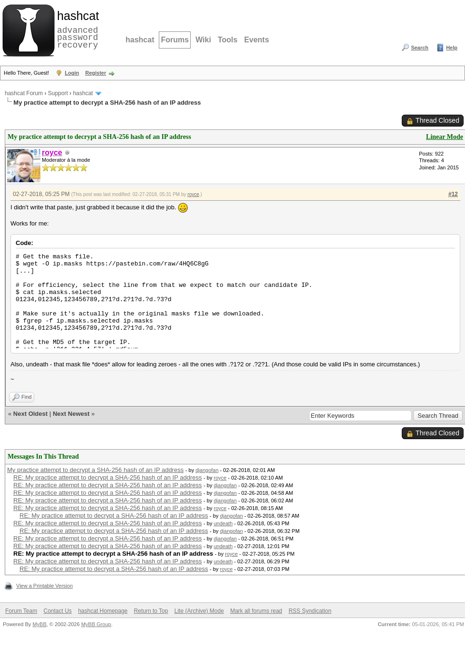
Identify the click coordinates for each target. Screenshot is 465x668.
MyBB (39, 624)
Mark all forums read (256, 611)
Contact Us (57, 611)
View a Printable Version (44, 586)
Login (72, 73)
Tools (227, 40)
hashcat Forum (24, 93)
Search (419, 47)
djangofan (206, 470)
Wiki (203, 40)
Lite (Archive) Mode (199, 611)
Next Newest (71, 413)
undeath (223, 523)
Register (95, 73)
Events (256, 40)
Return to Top (151, 611)
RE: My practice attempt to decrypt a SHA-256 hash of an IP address (107, 477)
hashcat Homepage (102, 611)
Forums (175, 40)
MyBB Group (96, 624)
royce (193, 194)
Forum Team (21, 611)
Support (58, 93)
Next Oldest (30, 413)
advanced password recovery (76, 29)
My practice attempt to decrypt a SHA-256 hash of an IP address (95, 469)
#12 (453, 194)
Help (451, 47)
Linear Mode (444, 136)
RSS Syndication (310, 611)
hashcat (140, 40)
